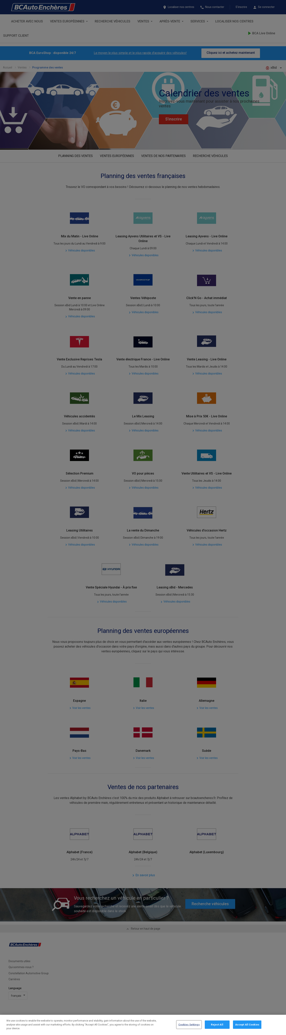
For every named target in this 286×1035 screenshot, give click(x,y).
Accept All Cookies (247, 1027)
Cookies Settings (189, 1027)
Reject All (217, 1027)
